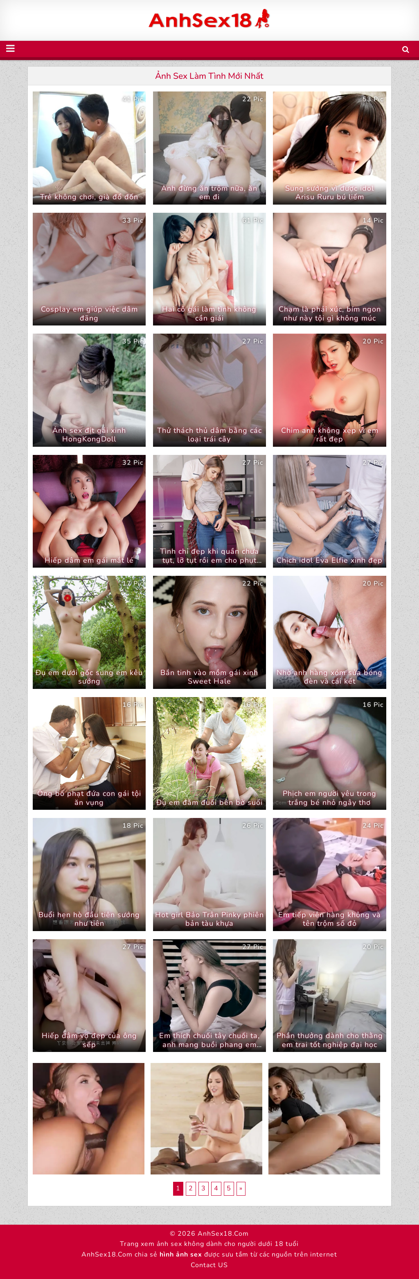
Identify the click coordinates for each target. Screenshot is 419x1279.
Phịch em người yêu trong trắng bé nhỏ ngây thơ (329, 798)
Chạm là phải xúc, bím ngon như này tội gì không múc (330, 313)
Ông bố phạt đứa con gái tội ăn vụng (89, 798)
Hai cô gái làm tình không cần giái (209, 313)
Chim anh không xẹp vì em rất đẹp (329, 435)
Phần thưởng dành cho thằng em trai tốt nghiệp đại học (330, 1040)
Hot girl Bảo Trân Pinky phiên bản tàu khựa (209, 919)
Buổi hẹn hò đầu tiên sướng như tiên (89, 919)
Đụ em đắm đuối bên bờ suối (209, 802)
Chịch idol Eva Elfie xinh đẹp (330, 560)
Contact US (209, 1265)
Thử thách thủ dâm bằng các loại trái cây (209, 435)
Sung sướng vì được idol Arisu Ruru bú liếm (329, 192)
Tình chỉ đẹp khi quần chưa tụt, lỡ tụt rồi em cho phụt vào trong (209, 560)
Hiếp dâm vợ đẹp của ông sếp (89, 1040)
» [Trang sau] (241, 1188)
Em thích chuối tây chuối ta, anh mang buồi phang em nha (209, 1044)
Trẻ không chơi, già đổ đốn (89, 197)
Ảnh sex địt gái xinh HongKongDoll (89, 435)
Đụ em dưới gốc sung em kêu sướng (89, 677)
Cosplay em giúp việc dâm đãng (89, 313)
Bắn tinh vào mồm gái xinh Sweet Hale (209, 677)
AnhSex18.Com (223, 1233)
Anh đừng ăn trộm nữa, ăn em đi (209, 192)
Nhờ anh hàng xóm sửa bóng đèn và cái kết (330, 677)
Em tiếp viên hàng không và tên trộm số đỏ (329, 919)
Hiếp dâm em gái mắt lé (89, 560)
